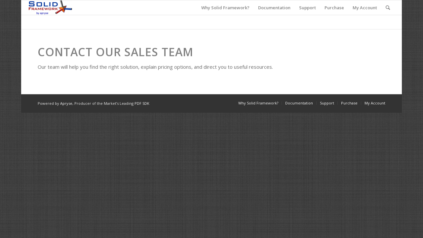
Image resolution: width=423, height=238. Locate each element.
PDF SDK (142, 103)
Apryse (66, 103)
